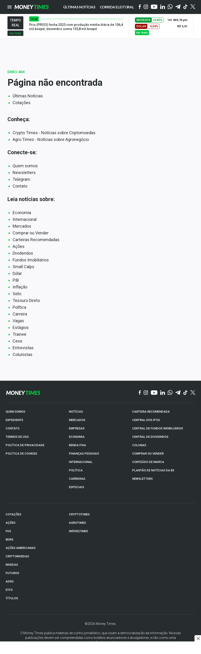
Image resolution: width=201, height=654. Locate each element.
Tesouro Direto (26, 300)
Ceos (17, 341)
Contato (20, 186)
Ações (19, 246)
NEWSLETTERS (142, 478)
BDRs (9, 539)
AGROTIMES (77, 522)
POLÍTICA (76, 470)
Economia (22, 212)
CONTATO (12, 428)
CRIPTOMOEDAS (17, 556)
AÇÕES (10, 522)
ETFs (9, 590)
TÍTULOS (12, 598)
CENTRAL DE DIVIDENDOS (150, 436)
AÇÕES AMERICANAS (20, 548)
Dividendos (23, 253)
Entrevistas (23, 347)
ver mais (15, 33)
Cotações (22, 102)
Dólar (17, 273)
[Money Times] (31, 7)
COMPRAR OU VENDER (148, 453)
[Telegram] (178, 7)
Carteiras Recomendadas (36, 239)
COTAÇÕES (13, 514)
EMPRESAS (77, 428)
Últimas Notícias (28, 95)
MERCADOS (77, 420)
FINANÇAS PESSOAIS (84, 453)
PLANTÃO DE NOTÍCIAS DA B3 (153, 470)
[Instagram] (146, 7)
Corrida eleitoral (117, 7)
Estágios (21, 327)
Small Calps (23, 266)
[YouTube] (154, 7)
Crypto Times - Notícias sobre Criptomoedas (54, 132)
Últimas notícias (79, 7)
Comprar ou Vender (31, 232)
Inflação (20, 286)
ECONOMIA (77, 436)
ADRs (10, 581)
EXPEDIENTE (14, 420)
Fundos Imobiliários (31, 259)
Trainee (19, 334)
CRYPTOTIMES (79, 514)
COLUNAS (139, 445)
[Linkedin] (162, 7)
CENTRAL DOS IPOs (146, 420)
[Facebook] (140, 7)
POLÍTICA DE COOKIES (21, 453)
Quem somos (25, 165)
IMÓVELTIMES (78, 531)
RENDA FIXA (77, 445)
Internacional (25, 219)
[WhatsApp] (170, 7)
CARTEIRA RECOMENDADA (151, 411)
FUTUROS (12, 573)
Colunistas (22, 354)
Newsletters (24, 172)
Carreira (20, 314)
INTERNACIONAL (80, 462)
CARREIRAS (77, 478)
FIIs (8, 531)
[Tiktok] (185, 7)
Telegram (21, 179)
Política (19, 307)
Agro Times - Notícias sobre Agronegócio (51, 139)
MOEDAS (12, 564)
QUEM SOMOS (15, 411)
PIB (16, 280)
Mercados (22, 226)
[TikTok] (185, 393)
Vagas (18, 320)
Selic (17, 293)
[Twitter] (192, 7)
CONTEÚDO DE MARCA (148, 462)
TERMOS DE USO (17, 436)
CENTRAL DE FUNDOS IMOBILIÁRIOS (157, 428)
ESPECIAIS (76, 487)
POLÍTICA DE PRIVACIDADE (25, 445)
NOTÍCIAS (76, 411)
